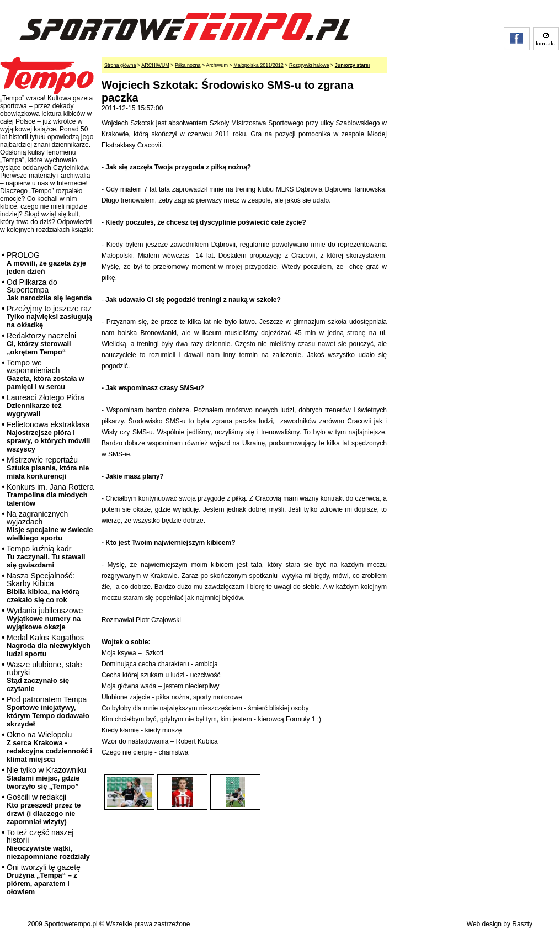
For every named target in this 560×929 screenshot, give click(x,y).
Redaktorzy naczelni (41, 343)
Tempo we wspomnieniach (45, 374)
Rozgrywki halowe (309, 65)
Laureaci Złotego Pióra (45, 405)
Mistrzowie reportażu (48, 467)
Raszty (522, 924)
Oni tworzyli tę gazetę (44, 879)
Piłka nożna (188, 65)
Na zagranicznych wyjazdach (50, 525)
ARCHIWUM (155, 65)
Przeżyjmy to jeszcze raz (49, 316)
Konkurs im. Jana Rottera (50, 494)
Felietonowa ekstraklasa (48, 436)
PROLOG (46, 263)
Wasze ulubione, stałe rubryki (44, 676)
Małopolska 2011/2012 (258, 65)
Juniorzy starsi (352, 65)
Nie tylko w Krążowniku (46, 778)
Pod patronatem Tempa (48, 711)
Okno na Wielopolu (49, 746)
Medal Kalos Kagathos (48, 645)
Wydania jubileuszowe (45, 618)
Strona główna (120, 65)
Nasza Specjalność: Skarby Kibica (43, 587)
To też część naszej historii (48, 844)
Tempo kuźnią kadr (46, 556)
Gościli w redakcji (44, 809)
